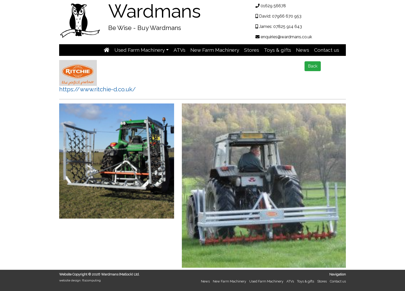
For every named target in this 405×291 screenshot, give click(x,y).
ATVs (179, 50)
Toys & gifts (277, 50)
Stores (251, 50)
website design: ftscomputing (80, 280)
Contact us (326, 50)
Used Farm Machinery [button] (139, 50)
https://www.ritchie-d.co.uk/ (97, 89)
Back (312, 66)
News (302, 50)
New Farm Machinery (214, 50)
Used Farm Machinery (266, 281)
